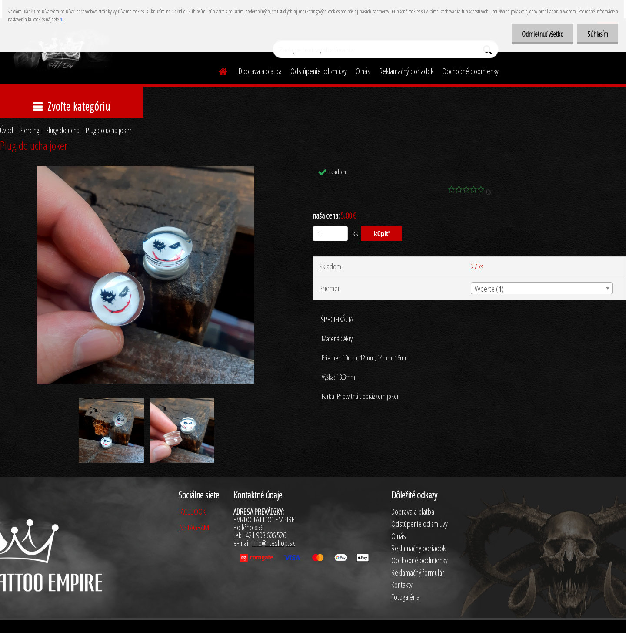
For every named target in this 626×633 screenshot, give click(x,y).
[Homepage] (217, 70)
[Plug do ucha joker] (145, 170)
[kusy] (330, 233)
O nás (363, 71)
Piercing (29, 130)
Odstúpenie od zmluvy (318, 71)
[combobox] (542, 288)
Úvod (6, 130)
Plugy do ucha (63, 130)
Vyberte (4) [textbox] (489, 288)
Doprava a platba (260, 71)
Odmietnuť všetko (540, 34)
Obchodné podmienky (470, 71)
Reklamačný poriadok (406, 71)
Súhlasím (596, 34)
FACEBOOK (192, 511)
